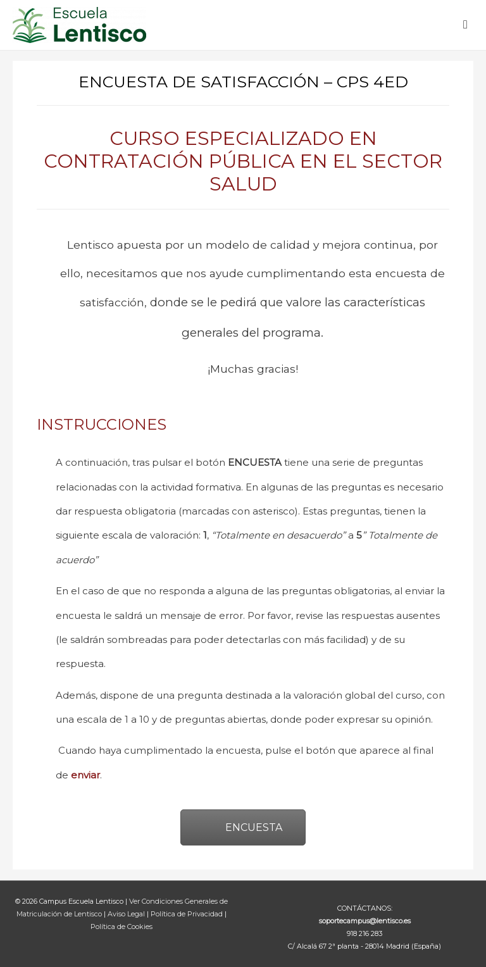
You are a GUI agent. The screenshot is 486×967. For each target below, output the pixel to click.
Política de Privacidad (188, 913)
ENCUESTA (243, 827)
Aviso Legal (127, 913)
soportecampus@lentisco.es (365, 920)
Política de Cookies (121, 926)
